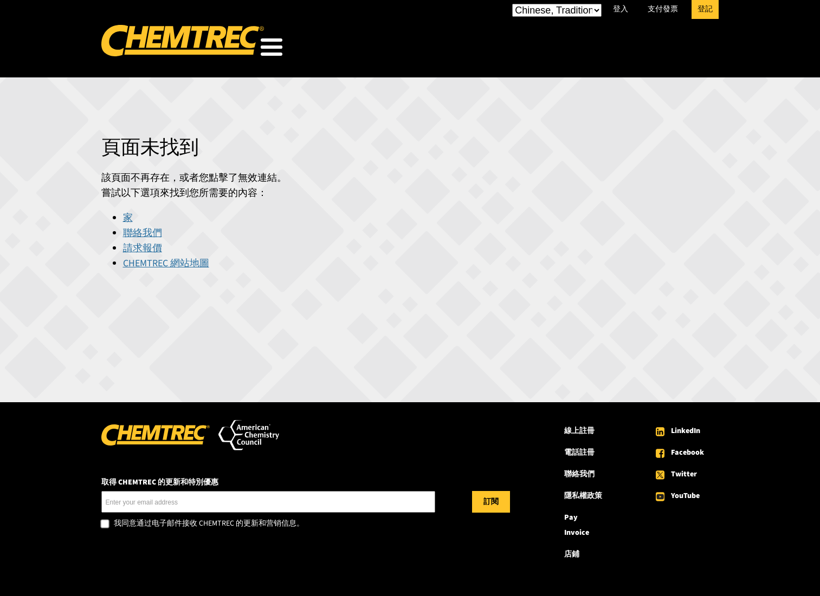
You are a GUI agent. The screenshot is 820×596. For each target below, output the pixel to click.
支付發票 (663, 9)
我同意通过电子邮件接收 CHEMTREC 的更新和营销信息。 (209, 521)
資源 (580, 49)
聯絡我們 (142, 230)
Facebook (687, 449)
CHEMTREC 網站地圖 (166, 260)
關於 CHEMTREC (656, 49)
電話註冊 (579, 449)
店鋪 (571, 551)
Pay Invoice (576, 522)
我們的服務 (513, 49)
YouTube (685, 492)
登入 (620, 9)
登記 (705, 9)
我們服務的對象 (423, 49)
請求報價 (142, 245)
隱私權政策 (583, 492)
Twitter (684, 471)
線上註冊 (579, 427)
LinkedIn (685, 427)
